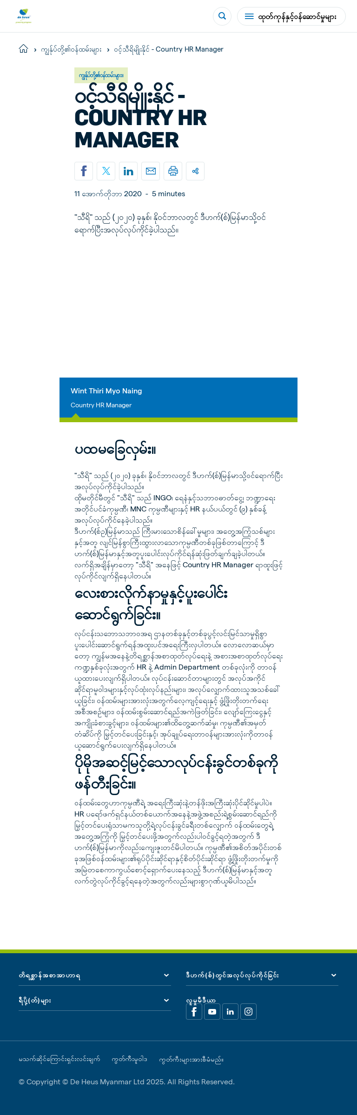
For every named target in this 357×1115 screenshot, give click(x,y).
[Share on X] (106, 171)
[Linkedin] (128, 171)
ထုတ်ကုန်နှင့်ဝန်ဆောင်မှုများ (290, 16)
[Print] (173, 171)
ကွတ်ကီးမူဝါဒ (129, 1058)
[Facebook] (194, 1011)
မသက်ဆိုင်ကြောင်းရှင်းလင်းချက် (59, 1058)
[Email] (150, 171)
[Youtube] (212, 1011)
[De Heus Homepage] (23, 16)
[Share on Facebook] (83, 171)
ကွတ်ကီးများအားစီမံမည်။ (191, 1059)
